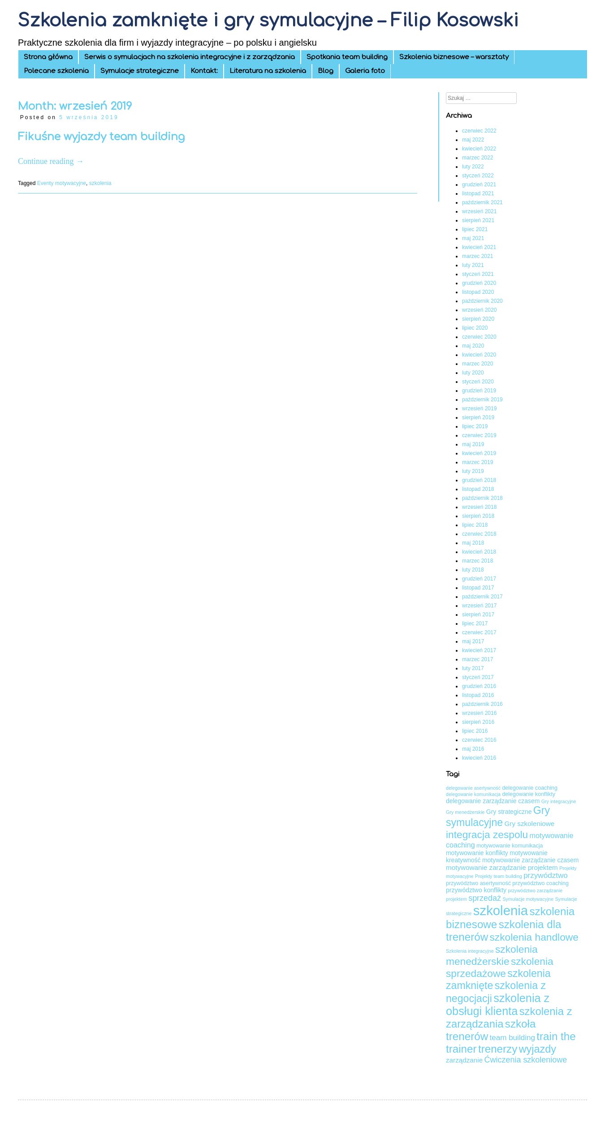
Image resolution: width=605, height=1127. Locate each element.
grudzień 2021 (479, 184)
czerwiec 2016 (479, 740)
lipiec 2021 (475, 229)
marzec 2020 (477, 364)
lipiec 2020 (475, 328)
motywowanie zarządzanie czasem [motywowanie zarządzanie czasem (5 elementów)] (530, 860)
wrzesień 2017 (479, 605)
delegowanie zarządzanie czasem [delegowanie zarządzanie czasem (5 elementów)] (493, 800)
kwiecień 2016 (479, 758)
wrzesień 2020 (479, 310)
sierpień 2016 (478, 722)
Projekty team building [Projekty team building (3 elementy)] (498, 876)
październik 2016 (482, 704)
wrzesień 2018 (479, 507)
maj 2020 (473, 346)
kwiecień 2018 (479, 552)
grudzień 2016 (479, 686)
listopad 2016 (478, 695)
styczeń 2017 (478, 677)
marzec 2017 (477, 659)
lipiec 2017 (475, 623)
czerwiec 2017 (479, 632)
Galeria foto (365, 71)
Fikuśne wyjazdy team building (101, 137)
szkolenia (100, 183)
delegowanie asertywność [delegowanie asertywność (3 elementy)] (473, 788)
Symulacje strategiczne (139, 71)
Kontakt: (204, 71)
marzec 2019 (477, 462)
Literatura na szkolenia (267, 71)
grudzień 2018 (479, 480)
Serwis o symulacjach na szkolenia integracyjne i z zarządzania (189, 57)
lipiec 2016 (475, 731)
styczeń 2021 (478, 274)
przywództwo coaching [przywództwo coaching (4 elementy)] (540, 883)
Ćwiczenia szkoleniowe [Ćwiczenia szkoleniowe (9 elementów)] (525, 1059)
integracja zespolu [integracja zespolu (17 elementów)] (487, 834)
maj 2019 (473, 444)
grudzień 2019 (479, 390)
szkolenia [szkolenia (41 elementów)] (500, 910)
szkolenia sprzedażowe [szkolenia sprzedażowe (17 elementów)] (499, 967)
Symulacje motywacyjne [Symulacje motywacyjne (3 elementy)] (527, 899)
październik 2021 (482, 202)
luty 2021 (473, 265)
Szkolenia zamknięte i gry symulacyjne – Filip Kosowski (268, 20)
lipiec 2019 (475, 426)
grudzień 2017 (479, 579)
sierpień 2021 (478, 220)
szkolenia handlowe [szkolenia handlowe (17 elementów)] (533, 937)
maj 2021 (473, 238)
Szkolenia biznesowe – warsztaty (454, 57)
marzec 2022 (477, 158)
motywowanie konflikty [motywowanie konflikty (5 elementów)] (477, 852)
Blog (325, 71)
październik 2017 (482, 597)
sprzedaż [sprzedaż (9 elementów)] (484, 898)
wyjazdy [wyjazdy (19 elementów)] (537, 1049)
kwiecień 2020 (479, 355)
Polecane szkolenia (56, 71)
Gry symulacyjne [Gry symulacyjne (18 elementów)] (498, 816)
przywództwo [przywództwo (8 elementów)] (545, 875)
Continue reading (51, 161)
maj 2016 (473, 749)
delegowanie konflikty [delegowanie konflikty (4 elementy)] (528, 794)
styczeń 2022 (478, 175)
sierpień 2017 (478, 614)
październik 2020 (482, 301)
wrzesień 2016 (479, 713)
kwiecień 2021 (479, 247)
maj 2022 (473, 140)
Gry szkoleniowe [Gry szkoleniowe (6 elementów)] (530, 823)
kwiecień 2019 (479, 453)
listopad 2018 (478, 489)
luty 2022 (473, 166)
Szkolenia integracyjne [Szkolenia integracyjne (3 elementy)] (470, 951)
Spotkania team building (347, 57)
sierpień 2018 (478, 516)
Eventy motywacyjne (61, 183)
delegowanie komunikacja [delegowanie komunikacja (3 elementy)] (473, 794)
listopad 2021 (478, 193)
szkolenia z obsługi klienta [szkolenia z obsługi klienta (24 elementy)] (497, 1004)
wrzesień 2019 (479, 408)
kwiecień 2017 (479, 650)
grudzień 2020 (479, 283)
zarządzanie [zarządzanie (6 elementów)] (464, 1060)
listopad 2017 (478, 588)
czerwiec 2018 (479, 534)
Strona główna (48, 57)
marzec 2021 (477, 256)
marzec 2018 (477, 561)
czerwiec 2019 (479, 435)
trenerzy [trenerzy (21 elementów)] (497, 1049)
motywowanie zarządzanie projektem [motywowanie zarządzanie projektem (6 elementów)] (502, 867)
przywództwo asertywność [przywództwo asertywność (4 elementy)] (478, 883)
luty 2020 (473, 373)
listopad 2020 (478, 292)
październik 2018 (482, 498)
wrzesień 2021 (479, 211)
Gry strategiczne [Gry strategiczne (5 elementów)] (509, 811)
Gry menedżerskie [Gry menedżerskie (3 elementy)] (465, 812)
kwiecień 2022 (479, 149)
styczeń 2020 (478, 382)
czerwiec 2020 (479, 337)
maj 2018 (473, 543)
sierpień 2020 (478, 319)
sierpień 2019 (478, 417)
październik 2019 (482, 399)
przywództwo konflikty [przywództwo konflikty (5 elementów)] (476, 890)
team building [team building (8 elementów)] (512, 1037)
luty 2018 (473, 570)
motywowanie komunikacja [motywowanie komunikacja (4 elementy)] (509, 846)
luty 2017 (473, 668)
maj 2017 (473, 641)
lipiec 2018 (475, 525)
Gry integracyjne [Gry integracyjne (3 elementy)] (558, 801)
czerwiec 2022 (479, 131)
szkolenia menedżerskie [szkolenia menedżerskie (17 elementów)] (492, 955)
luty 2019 (473, 471)
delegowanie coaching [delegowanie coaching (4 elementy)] (529, 788)
